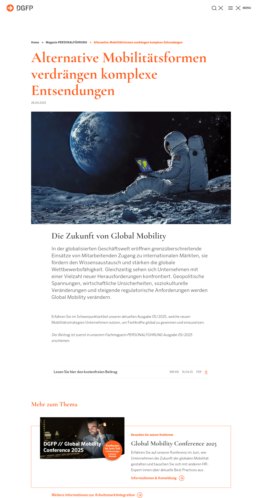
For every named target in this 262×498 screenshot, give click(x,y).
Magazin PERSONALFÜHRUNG (66, 42)
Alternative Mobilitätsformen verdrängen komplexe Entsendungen (138, 42)
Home (35, 42)
